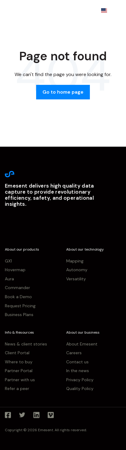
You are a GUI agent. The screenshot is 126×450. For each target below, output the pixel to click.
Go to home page (63, 92)
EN (108, 10)
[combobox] (108, 11)
